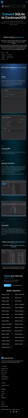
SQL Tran (3, 374)
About (2, 391)
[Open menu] (26, 2)
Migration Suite (4, 368)
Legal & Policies (4, 406)
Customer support (5, 385)
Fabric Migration (4, 376)
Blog (2, 395)
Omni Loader (4, 372)
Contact (3, 393)
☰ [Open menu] (24, 6)
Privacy (3, 404)
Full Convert (7, 6)
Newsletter (3, 397)
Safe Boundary (4, 378)
